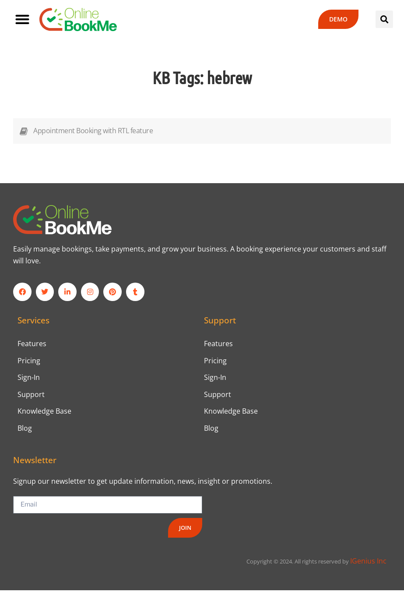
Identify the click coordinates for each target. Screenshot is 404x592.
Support (31, 395)
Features (32, 343)
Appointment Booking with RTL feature (93, 130)
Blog (25, 429)
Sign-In (29, 378)
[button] (22, 19)
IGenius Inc (368, 562)
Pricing (29, 361)
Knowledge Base (44, 412)
